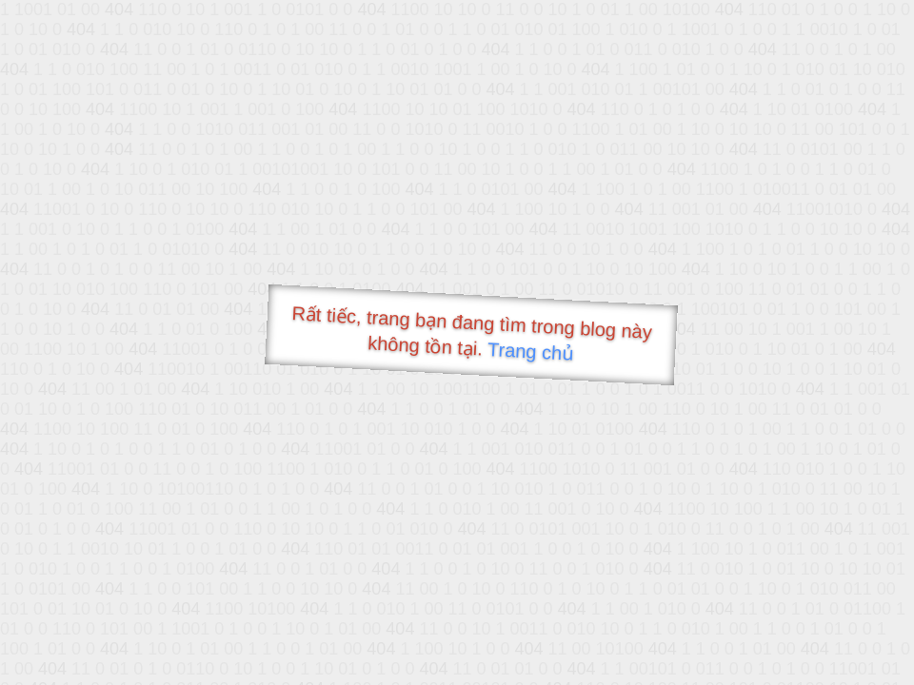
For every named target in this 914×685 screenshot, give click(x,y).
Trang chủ (530, 351)
